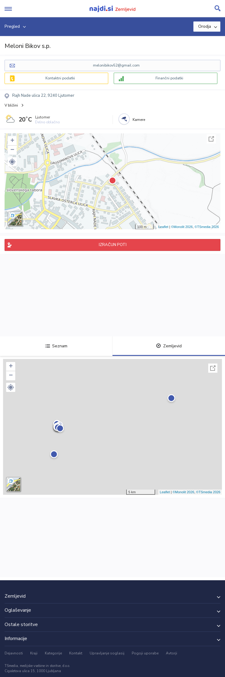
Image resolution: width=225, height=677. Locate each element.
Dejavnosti (14, 653)
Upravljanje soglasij (107, 653)
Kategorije (53, 653)
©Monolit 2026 (182, 227)
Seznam (56, 346)
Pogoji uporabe (145, 653)
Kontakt (75, 653)
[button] (12, 161)
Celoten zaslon (211, 138)
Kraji (34, 653)
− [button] (12, 150)
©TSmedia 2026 (207, 227)
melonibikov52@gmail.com (116, 65)
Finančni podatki (169, 78)
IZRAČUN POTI (113, 245)
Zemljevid (169, 346)
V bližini (11, 105)
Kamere (139, 119)
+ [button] (12, 141)
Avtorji (171, 653)
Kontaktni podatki (60, 78)
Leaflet (163, 227)
